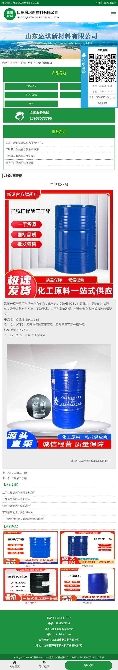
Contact (102, 102)
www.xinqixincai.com (92, 460)
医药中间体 (31, 86)
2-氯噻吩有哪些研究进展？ (21, 155)
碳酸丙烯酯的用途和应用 (16, 505)
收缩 (84, 67)
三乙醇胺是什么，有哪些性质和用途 (22, 518)
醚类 (31, 104)
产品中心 (32, 62)
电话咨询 (88, 665)
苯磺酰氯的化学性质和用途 (17, 512)
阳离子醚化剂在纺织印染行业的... (24, 142)
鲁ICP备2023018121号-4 (92, 657)
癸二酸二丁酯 (19, 472)
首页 (22, 62)
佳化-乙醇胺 (31, 95)
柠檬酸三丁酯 (19, 478)
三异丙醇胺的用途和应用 (20, 162)
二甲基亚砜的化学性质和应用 (22, 149)
